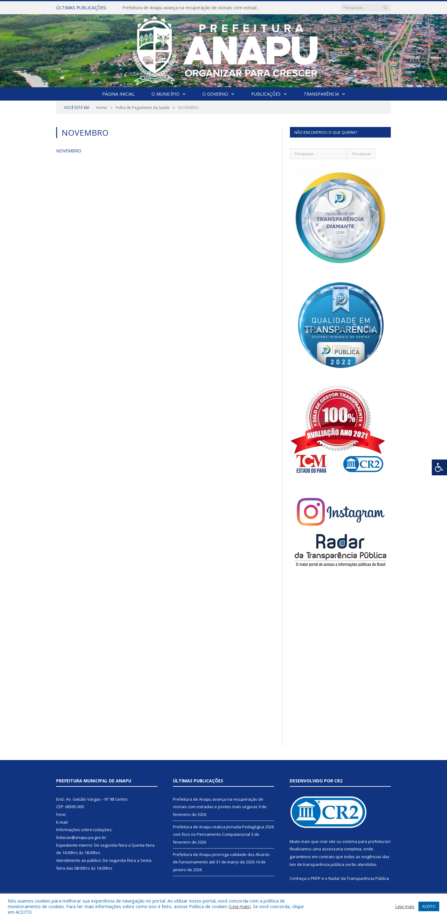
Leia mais (239, 906)
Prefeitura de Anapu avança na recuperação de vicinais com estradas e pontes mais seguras (193, 8)
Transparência (321, 94)
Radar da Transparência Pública (358, 878)
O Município (165, 94)
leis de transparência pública (317, 864)
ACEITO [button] (429, 906)
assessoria (332, 849)
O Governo (215, 94)
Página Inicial (118, 94)
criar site (327, 841)
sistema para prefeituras (366, 841)
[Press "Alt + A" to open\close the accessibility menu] (439, 467)
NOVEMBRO (68, 151)
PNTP (316, 878)
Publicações (266, 94)
